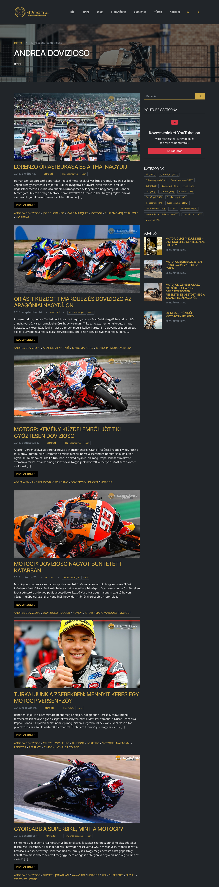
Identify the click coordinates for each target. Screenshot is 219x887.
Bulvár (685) (151, 185)
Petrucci (35, 747)
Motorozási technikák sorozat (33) (162, 214)
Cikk (100, 12)
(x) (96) (173, 208)
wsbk (33, 879)
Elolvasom (26, 205)
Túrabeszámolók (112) (177, 202)
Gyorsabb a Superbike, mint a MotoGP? (68, 829)
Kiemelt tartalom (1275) (181, 180)
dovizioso (78, 482)
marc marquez (77, 213)
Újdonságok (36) (189, 208)
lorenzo (93, 743)
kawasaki (78, 875)
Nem (83, 173)
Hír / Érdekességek (74, 835)
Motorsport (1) (153, 219)
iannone (78, 743)
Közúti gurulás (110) (155, 208)
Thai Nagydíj (114, 213)
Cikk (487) (150, 191)
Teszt (86, 12)
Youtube (175, 12)
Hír (72, 12)
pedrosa (20, 747)
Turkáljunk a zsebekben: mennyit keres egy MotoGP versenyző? (76, 697)
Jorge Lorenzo (53, 213)
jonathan (62, 875)
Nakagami (123, 743)
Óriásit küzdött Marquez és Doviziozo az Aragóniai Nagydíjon (73, 302)
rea (104, 875)
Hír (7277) (150, 174)
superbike (116, 875)
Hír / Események (70, 173)
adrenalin (21, 482)
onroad (48, 174)
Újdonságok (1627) (169, 174)
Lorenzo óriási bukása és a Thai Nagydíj (70, 166)
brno (64, 482)
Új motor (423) (167, 191)
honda (77, 613)
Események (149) (154, 197)
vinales (62, 747)
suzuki (131, 875)
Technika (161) (186, 191)
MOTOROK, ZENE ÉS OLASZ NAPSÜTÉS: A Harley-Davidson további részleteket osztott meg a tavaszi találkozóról (185, 291)
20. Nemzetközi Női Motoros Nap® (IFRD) (180, 314)
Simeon (49, 747)
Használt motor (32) (192, 214)
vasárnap (22, 217)
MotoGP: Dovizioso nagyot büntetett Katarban (68, 567)
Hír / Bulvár (68, 708)
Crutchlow (51, 743)
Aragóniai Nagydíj (56, 348)
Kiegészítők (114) (154, 202)
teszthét (20, 879)
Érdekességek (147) (176, 197)
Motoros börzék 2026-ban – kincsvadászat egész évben (184, 265)
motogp (96, 213)
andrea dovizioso (27, 213)
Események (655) (170, 185)
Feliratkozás (174, 151)
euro (65, 743)
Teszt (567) (188, 185)
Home (18, 43)
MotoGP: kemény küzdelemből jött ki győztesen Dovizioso (67, 432)
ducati (93, 482)
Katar (89, 613)
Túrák (158, 12)
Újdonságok (118, 12)
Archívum (140, 12)
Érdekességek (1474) (155, 180)
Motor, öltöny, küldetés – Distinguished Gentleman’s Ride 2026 (185, 242)
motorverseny (121, 348)
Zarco (74, 747)
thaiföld (131, 213)
